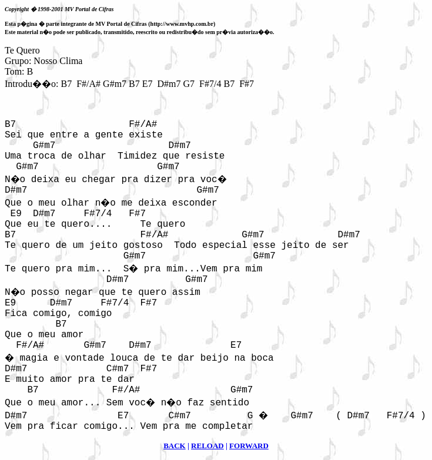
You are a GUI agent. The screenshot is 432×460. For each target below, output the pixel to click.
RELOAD (207, 445)
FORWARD (249, 445)
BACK (174, 445)
